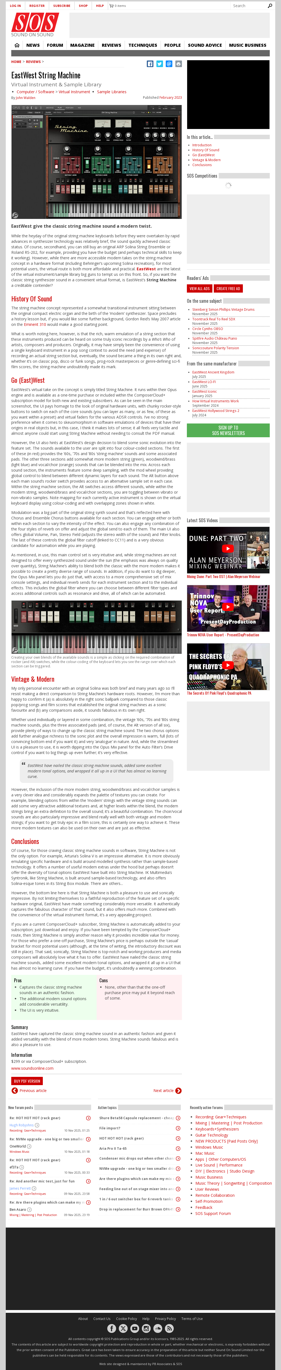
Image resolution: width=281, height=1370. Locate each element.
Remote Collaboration (215, 1195)
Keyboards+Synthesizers (217, 1129)
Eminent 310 (35, 324)
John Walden (25, 97)
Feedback (203, 1207)
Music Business (247, 45)
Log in (15, 6)
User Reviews (207, 1189)
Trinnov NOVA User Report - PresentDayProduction (223, 634)
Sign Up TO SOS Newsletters (228, 430)
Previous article (33, 1090)
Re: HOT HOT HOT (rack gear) (35, 1118)
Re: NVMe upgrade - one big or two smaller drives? (48, 1139)
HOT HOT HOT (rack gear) (121, 1138)
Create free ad (228, 288)
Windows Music (19, 1152)
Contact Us (102, 1318)
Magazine (82, 45)
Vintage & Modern (32, 679)
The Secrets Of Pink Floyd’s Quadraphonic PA (219, 693)
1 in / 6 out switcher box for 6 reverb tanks (136, 1199)
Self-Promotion (209, 1201)
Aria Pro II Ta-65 (113, 1148)
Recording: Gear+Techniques (28, 1130)
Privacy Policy (165, 1318)
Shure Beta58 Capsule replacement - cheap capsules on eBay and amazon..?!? (138, 1118)
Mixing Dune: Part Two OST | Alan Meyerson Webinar (223, 576)
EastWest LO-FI (204, 381)
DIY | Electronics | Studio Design (224, 1171)
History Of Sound (31, 298)
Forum (55, 45)
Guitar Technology (211, 1135)
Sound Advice (205, 45)
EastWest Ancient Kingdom (213, 372)
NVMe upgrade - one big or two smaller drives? (138, 1168)
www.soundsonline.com (32, 1068)
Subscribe (61, 6)
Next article (163, 1090)
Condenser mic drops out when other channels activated (138, 1158)
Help (100, 6)
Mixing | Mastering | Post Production (33, 1215)
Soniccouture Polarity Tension (215, 348)
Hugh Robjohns (22, 1125)
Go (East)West (28, 380)
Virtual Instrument (74, 91)
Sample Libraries (112, 91)
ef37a (14, 1167)
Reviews (111, 45)
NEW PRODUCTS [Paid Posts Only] (226, 1141)
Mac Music (205, 1153)
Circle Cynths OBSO (207, 328)
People (172, 45)
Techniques (142, 45)
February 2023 (170, 97)
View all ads (200, 288)
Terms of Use (192, 1318)
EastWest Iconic (204, 391)
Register (37, 6)
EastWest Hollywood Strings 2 (215, 410)
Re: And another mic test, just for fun (42, 1181)
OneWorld (18, 1146)
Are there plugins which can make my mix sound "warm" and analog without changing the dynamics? (138, 1178)
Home (17, 45)
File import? (109, 1128)
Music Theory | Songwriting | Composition (233, 1183)
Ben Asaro (18, 1209)
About (83, 1318)
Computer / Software (35, 91)
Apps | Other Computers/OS (220, 1159)
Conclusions (25, 841)
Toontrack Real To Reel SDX (213, 319)
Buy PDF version (27, 1081)
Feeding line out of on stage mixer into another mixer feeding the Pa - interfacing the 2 (138, 1189)
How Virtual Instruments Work (215, 401)
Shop (83, 6)
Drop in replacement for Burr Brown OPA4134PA (138, 1209)
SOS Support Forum (213, 1213)
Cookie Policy (126, 1318)
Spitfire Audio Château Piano (214, 338)
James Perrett (20, 1188)
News (33, 45)
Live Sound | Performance (219, 1165)
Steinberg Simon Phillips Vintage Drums (223, 309)
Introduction (202, 145)
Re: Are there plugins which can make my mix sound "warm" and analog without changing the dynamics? (48, 1202)
